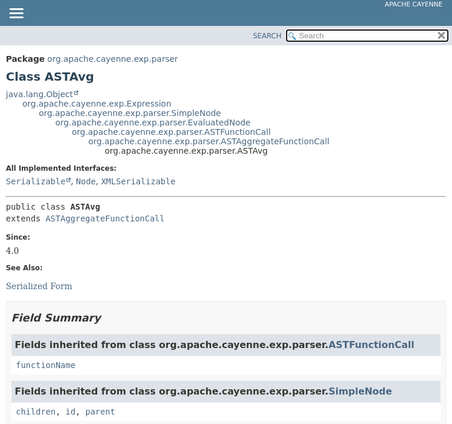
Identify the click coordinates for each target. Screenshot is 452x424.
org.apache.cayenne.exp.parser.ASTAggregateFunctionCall (209, 141)
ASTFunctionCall (371, 344)
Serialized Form (39, 286)
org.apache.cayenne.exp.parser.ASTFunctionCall (171, 132)
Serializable (35, 181)
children (35, 411)
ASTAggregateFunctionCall (104, 218)
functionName (45, 365)
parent (100, 411)
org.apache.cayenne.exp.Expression (96, 103)
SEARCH (267, 36)
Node (86, 181)
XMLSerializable (138, 181)
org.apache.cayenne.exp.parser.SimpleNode (130, 113)
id (70, 411)
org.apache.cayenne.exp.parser (112, 59)
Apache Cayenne (414, 4)
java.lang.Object (39, 94)
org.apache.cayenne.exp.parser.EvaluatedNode (153, 122)
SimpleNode (360, 391)
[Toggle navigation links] (16, 14)
